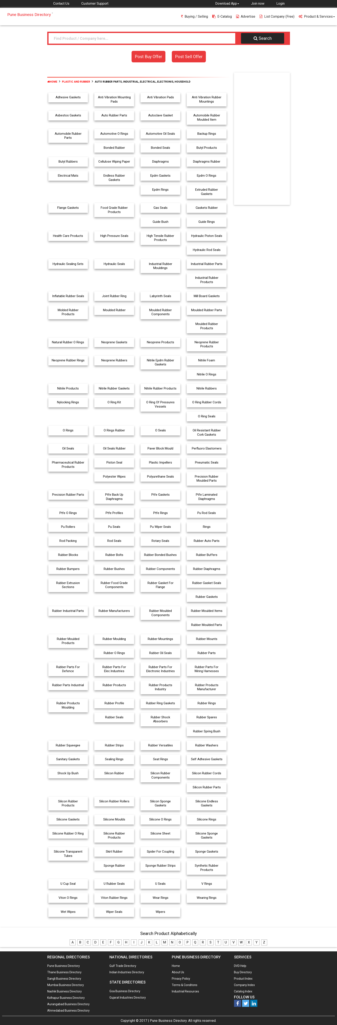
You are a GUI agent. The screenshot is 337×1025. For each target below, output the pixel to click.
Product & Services (317, 16)
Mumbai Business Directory (65, 985)
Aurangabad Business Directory (68, 1004)
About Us (178, 972)
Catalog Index (243, 991)
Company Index (244, 985)
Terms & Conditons (184, 985)
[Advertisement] (262, 139)
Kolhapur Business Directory (66, 997)
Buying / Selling (194, 16)
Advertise (245, 16)
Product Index (243, 978)
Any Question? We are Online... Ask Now (327, 1015)
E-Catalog (222, 16)
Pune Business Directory (63, 966)
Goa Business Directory (124, 991)
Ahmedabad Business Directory (68, 1010)
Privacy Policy (181, 978)
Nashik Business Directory (64, 991)
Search (263, 38)
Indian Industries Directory (126, 972)
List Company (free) (277, 16)
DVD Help (240, 966)
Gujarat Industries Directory (127, 997)
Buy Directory (243, 972)
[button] (227, 3)
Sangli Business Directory (64, 978)
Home (52, 81)
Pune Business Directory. (168, 1021)
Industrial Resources (185, 991)
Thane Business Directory (64, 972)
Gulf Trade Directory (122, 966)
